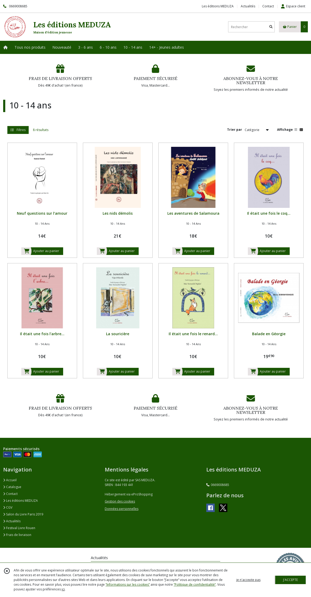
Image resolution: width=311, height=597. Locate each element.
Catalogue (12, 487)
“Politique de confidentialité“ (195, 584)
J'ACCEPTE (290, 580)
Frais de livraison (17, 535)
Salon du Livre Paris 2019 (23, 514)
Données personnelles (121, 508)
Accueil (10, 480)
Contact (268, 6)
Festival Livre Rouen (19, 528)
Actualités (12, 521)
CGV (7, 507)
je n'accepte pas (248, 580)
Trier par (234, 129)
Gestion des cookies (120, 501)
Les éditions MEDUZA (20, 500)
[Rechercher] (271, 27)
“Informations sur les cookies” (128, 584)
